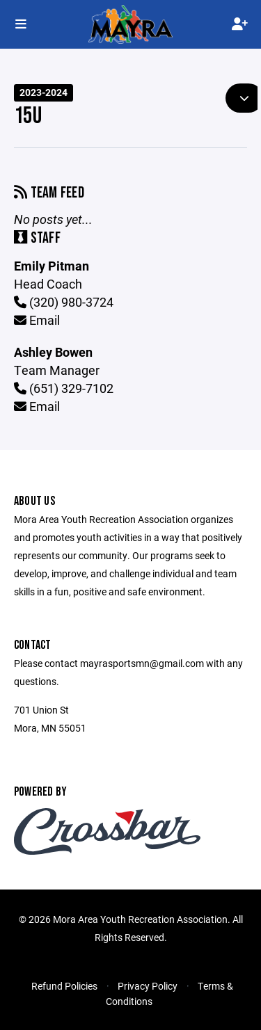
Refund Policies (64, 985)
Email (37, 320)
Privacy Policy (147, 985)
